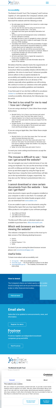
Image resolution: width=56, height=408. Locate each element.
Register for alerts (17, 324)
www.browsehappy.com (25, 250)
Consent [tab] (12, 380)
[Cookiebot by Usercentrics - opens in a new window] (44, 375)
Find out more (15, 296)
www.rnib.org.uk (16, 263)
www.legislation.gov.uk (18, 264)
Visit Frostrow (15, 346)
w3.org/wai (15, 261)
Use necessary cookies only (31, 401)
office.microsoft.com (34, 222)
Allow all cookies (46, 401)
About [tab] (45, 380)
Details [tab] (28, 380)
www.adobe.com (31, 200)
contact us (12, 93)
